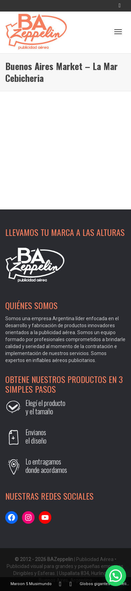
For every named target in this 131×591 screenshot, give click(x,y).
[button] (115, 575)
